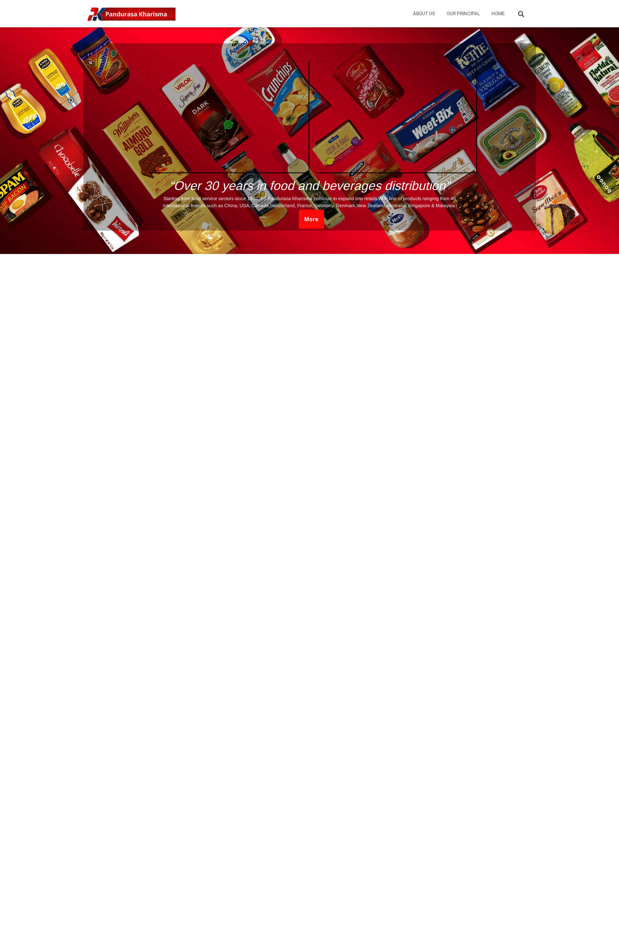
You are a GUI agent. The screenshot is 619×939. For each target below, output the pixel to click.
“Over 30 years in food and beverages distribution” (309, 186)
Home (498, 13)
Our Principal (463, 13)
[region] (309, 137)
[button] (229, 116)
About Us (424, 13)
